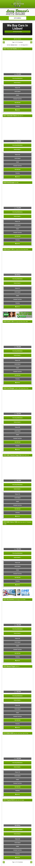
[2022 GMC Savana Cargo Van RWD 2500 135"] (17, 467)
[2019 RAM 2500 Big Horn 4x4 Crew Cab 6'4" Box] (17, 745)
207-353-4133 (18, 4)
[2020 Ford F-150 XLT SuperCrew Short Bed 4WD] (17, 261)
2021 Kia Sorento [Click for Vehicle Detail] (14, 599)
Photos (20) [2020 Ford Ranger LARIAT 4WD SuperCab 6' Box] (17, 427)
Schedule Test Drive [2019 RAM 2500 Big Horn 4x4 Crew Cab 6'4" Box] (17, 783)
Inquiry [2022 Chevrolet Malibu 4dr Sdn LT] (17, 95)
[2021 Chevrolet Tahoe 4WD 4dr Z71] (17, 127)
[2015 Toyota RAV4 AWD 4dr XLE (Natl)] (17, 812)
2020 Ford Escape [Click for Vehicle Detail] (10, 182)
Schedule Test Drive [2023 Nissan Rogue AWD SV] (17, 716)
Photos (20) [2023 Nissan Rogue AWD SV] (17, 705)
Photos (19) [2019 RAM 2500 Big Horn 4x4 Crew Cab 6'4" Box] (17, 772)
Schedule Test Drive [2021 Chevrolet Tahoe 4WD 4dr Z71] (17, 165)
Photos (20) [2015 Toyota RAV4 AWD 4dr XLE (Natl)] (17, 839)
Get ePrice (17, 274)
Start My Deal (17, 102)
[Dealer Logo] (17, 12)
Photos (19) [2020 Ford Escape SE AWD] (17, 221)
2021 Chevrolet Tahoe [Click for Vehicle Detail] (13, 115)
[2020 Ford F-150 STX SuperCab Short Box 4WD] (17, 333)
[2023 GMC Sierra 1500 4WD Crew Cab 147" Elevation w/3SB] (17, 536)
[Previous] (4, 42)
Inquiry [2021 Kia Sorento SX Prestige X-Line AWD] (17, 645)
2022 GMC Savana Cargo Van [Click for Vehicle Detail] (16, 455)
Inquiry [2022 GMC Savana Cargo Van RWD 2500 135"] (17, 501)
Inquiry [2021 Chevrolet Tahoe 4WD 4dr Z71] (17, 162)
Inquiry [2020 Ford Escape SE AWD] (17, 228)
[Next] (31, 42)
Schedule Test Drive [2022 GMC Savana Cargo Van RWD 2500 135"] (17, 505)
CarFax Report (18, 91)
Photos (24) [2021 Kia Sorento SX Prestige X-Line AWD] (17, 638)
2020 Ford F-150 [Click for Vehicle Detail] (15, 249)
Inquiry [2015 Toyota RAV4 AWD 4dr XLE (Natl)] (17, 846)
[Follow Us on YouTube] (20, 6)
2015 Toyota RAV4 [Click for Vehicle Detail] (13, 800)
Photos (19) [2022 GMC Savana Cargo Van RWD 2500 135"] (17, 494)
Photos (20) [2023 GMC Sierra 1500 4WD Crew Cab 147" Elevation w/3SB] (17, 562)
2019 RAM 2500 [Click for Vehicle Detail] (15, 733)
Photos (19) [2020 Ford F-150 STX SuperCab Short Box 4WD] (17, 360)
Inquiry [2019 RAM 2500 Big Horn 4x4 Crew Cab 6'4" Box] (17, 779)
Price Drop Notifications (17, 78)
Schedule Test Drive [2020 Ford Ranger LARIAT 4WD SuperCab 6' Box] (17, 438)
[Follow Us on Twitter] (17, 6)
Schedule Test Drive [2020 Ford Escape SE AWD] (17, 232)
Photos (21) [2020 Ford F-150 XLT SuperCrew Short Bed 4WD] (17, 288)
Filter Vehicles (17, 39)
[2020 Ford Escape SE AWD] (17, 194)
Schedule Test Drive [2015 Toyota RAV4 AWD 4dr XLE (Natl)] (17, 850)
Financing (17, 106)
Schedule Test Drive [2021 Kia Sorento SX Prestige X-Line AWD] (17, 649)
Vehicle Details (17, 82)
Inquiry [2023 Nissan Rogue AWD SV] (17, 712)
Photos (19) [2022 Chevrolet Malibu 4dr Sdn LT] (17, 87)
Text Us (17, 110)
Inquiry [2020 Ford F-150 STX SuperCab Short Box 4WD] (17, 367)
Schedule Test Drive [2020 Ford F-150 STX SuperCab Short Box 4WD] (17, 371)
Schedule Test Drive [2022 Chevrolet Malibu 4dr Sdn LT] (17, 98)
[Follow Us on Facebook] (15, 6)
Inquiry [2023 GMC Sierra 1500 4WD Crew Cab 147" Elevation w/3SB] (17, 570)
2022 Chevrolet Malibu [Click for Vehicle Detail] (12, 49)
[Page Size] (26, 45)
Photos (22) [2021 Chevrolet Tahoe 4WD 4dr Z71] (17, 154)
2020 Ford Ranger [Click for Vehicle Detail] (15, 388)
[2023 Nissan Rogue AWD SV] (17, 678)
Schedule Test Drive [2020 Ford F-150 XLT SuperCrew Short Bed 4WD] (17, 299)
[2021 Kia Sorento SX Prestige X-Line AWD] (17, 611)
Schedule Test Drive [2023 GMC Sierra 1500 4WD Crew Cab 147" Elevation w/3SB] (17, 573)
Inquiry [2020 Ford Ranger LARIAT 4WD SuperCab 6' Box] (17, 434)
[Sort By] (15, 45)
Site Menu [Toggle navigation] (17, 18)
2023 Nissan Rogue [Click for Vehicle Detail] (11, 666)
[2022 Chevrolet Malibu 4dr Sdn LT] (17, 61)
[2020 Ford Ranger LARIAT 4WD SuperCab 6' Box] (17, 400)
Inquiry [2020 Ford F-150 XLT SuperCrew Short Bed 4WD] (17, 295)
